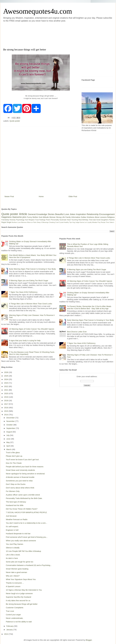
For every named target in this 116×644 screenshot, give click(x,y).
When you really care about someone (21, 541)
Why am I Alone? (13, 576)
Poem (48, 220)
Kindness (90, 217)
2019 (6, 397)
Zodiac (83, 217)
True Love (10, 611)
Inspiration (81, 214)
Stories (51, 214)
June (8, 439)
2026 (6, 372)
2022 (6, 386)
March (9, 449)
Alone (97, 217)
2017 (6, 404)
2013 (6, 634)
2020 (6, 393)
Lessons (103, 217)
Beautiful (59, 214)
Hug (73, 222)
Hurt (26, 220)
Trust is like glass (13, 452)
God (40, 217)
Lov (85, 222)
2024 (6, 379)
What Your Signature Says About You (21, 579)
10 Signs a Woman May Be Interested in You (24, 590)
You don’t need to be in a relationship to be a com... (26, 523)
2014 (6, 415)
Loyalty (89, 222)
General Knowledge (37, 214)
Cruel (57, 222)
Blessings (45, 222)
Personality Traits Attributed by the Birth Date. (24, 498)
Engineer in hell (12, 530)
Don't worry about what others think (20, 488)
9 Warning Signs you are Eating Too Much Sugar (28, 281)
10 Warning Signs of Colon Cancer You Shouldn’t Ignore (31, 329)
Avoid (98, 220)
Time (107, 222)
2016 (6, 408)
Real (80, 220)
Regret (3, 222)
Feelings (42, 220)
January (9, 630)
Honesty (12, 220)
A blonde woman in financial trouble (20, 477)
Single (9, 222)
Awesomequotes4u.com (37, 11)
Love (66, 214)
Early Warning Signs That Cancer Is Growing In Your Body (32, 269)
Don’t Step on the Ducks (15, 484)
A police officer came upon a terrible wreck (23, 495)
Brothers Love (16, 222)
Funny (29, 217)
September (11, 428)
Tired (91, 220)
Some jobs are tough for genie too (19, 562)
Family (68, 217)
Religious (111, 217)
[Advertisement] (47, 34)
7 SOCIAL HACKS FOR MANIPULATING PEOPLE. (26, 512)
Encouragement (107, 214)
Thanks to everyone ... (15, 583)
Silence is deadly (12, 548)
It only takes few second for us (18, 601)
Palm (34, 222)
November (10, 421)
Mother (35, 217)
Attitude (46, 217)
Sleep (39, 222)
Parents (112, 220)
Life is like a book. (13, 555)
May (8, 442)
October (9, 425)
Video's (111, 222)
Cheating (52, 222)
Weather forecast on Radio (16, 519)
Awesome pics (19, 217)
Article (23, 214)
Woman (52, 217)
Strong (58, 217)
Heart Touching (72, 220)
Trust (37, 220)
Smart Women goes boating (17, 569)
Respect (32, 220)
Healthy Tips (68, 222)
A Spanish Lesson (13, 586)
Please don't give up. (14, 456)
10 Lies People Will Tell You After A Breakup (23, 551)
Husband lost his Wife (14, 505)
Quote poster (15, 121)
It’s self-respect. (12, 527)
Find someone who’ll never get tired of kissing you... (26, 537)
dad (94, 220)
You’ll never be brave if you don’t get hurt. (22, 460)
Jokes (72, 214)
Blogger (89, 640)
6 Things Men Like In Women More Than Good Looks (30, 304)
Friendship (5, 220)
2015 (6, 411)
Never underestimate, (14, 618)
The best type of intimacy (16, 502)
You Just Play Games (14, 544)
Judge (77, 222)
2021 (6, 390)
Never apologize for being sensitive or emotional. (25, 474)
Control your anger (13, 615)
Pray (99, 222)
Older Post (73, 196)
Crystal (61, 222)
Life (63, 217)
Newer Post (9, 196)
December (10, 418)
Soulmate (62, 220)
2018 (6, 401)
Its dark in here (12, 558)
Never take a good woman (16, 572)
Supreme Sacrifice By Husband (18, 597)
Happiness (6, 217)
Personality (55, 220)
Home (41, 196)
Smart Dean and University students (20, 470)
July (8, 435)
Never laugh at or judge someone (19, 593)
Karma (82, 222)
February (10, 626)
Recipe (103, 222)
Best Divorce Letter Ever (77, 332)
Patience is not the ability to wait (19, 622)
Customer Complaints (14, 608)
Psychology (20, 220)
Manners (24, 222)
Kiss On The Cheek (14, 463)
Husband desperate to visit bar (18, 534)
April (8, 446)
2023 (6, 383)
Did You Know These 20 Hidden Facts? (21, 509)
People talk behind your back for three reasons (24, 467)
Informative (75, 217)
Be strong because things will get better (22, 604)
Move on (30, 222)
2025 (6, 376)
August (9, 432)
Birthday (85, 220)
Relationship (93, 214)
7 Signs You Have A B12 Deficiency (23, 292)
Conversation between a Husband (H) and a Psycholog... (29, 565)
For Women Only (13, 491)
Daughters (104, 220)
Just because (11, 516)
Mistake (94, 222)
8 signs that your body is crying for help (25, 341)
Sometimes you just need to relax (19, 481)
